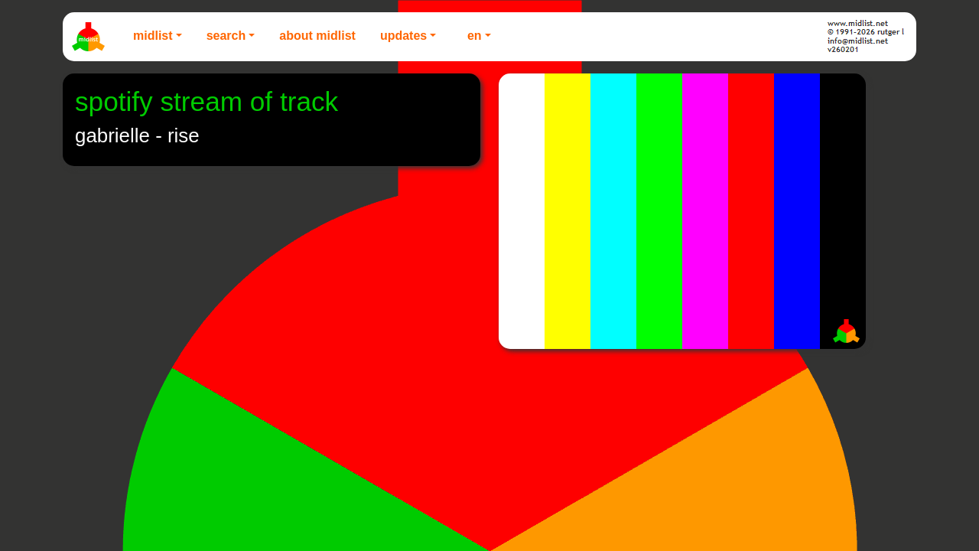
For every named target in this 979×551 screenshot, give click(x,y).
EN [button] (474, 35)
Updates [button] (403, 35)
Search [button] (226, 35)
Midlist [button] (153, 35)
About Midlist (317, 35)
